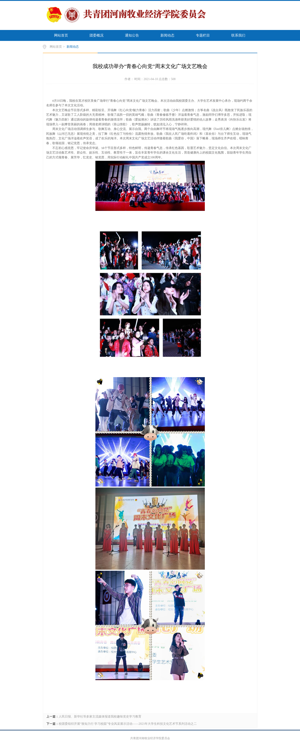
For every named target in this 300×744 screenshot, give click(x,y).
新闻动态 (167, 35)
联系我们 (238, 35)
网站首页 (61, 35)
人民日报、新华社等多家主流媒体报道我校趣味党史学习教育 (100, 716)
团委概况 (96, 35)
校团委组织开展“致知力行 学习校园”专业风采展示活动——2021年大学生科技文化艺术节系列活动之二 (128, 723)
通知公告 (132, 35)
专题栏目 (203, 35)
